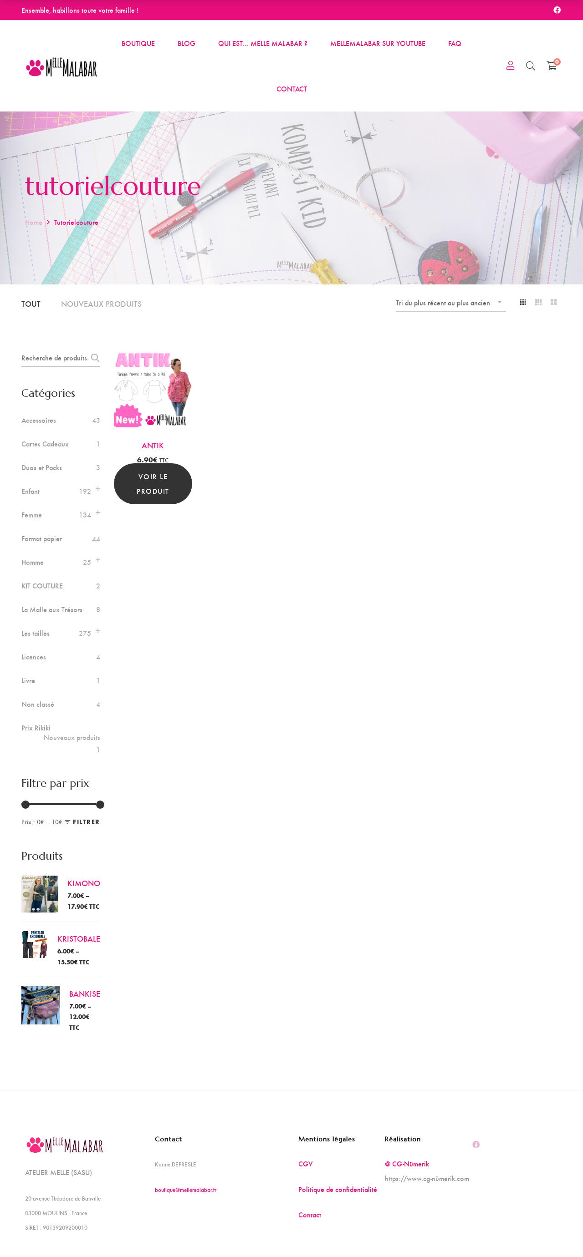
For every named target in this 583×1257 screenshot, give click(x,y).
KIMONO (83, 882)
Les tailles (35, 633)
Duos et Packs (41, 467)
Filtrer (86, 821)
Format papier (41, 538)
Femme (31, 514)
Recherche (92, 358)
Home (33, 222)
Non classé (37, 704)
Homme (32, 562)
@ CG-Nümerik (407, 1163)
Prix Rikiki (60, 732)
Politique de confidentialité (337, 1189)
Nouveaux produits (101, 303)
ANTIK (153, 445)
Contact (309, 1214)
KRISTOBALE (78, 938)
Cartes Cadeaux (45, 443)
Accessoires (38, 420)
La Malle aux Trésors (51, 609)
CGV (305, 1163)
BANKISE (84, 993)
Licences (33, 656)
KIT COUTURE (42, 585)
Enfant (30, 491)
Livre (28, 680)
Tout (31, 303)
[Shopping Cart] (552, 65)
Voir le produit (153, 483)
